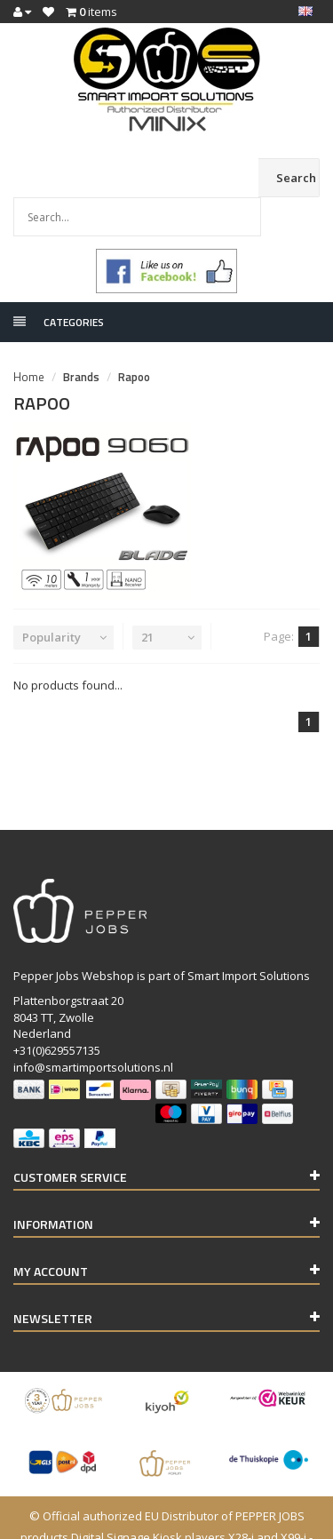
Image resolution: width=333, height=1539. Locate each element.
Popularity (51, 598)
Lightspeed (135, 1519)
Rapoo (134, 338)
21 (147, 598)
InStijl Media (262, 1519)
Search (296, 178)
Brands (81, 338)
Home (28, 338)
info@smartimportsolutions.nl (93, 1028)
